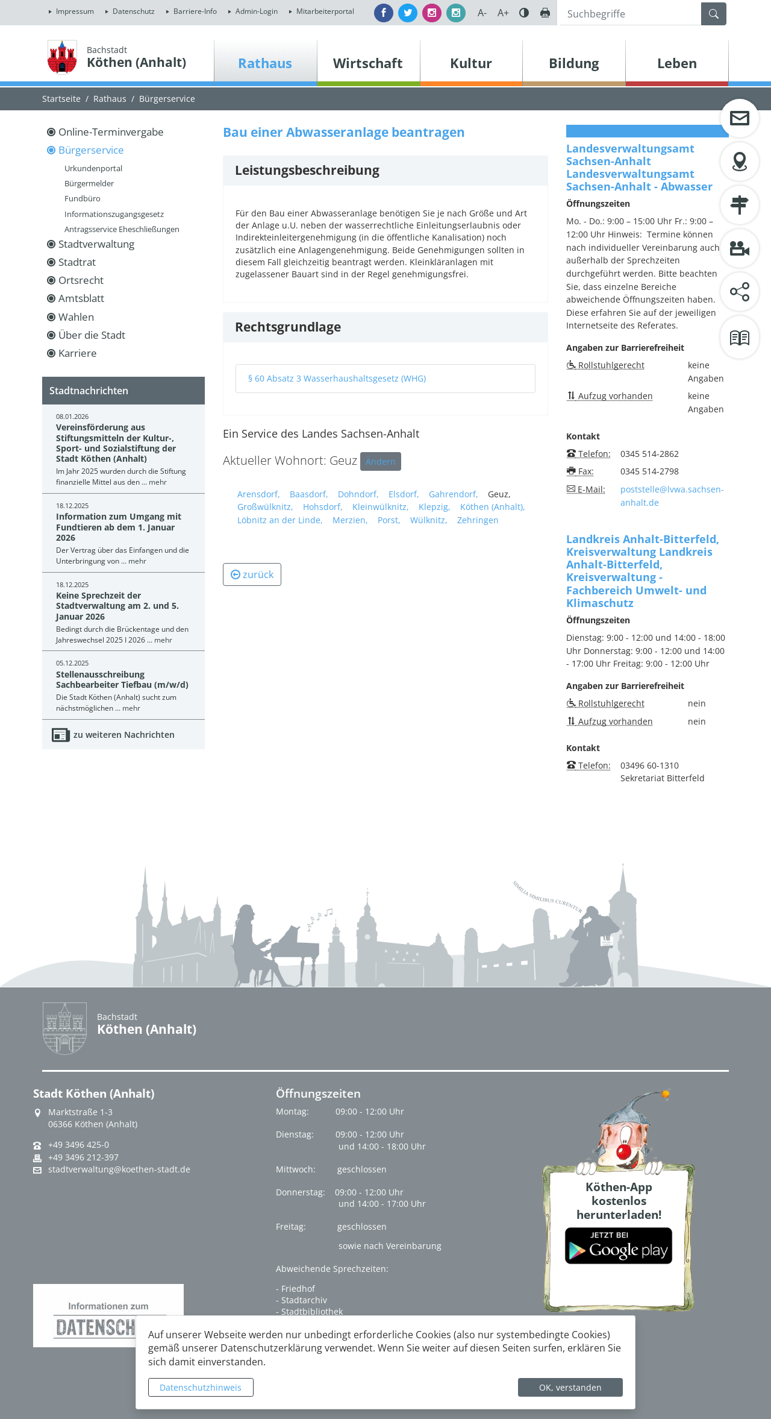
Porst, (389, 520)
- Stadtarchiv (301, 1300)
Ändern (381, 461)
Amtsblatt (81, 298)
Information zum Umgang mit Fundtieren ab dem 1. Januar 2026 (118, 527)
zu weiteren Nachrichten (124, 734)
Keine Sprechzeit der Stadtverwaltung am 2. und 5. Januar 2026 (117, 606)
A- (482, 12)
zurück (252, 574)
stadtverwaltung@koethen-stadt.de (119, 1169)
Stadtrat (77, 262)
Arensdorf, (258, 494)
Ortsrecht (81, 280)
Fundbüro (82, 198)
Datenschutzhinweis (201, 1387)
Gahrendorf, (453, 494)
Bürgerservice (167, 98)
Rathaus (109, 98)
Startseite (61, 98)
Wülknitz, (429, 520)
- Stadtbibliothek (309, 1311)
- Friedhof (295, 1288)
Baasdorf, (309, 494)
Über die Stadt (91, 335)
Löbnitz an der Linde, (280, 520)
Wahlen (76, 317)
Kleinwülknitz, (380, 506)
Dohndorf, (358, 494)
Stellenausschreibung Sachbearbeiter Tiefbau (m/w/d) (122, 679)
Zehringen (478, 520)
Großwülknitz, (265, 506)
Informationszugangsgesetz (114, 214)
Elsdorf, (404, 494)
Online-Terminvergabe (111, 132)
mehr (158, 482)
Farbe (524, 12)
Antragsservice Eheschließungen (121, 229)
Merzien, (350, 520)
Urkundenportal (93, 168)
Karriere (77, 353)
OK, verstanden (570, 1387)
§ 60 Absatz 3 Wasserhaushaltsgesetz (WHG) (337, 378)
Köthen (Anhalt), (492, 506)
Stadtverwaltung (96, 244)
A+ (503, 12)
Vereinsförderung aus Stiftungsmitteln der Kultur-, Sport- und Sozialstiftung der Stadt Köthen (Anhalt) (116, 442)
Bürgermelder (89, 183)
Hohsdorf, (323, 506)
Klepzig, (435, 506)
